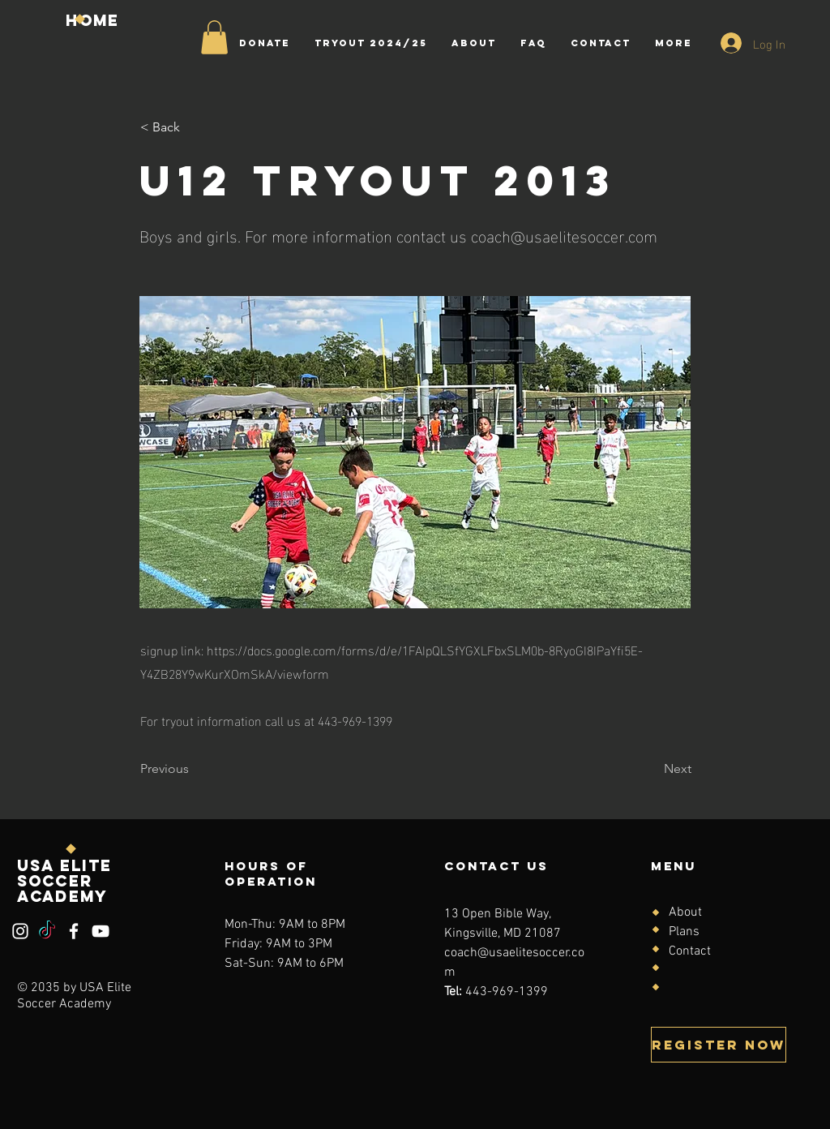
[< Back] (193, 127)
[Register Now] (718, 1044)
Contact (690, 951)
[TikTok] (47, 931)
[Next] (650, 769)
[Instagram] (20, 931)
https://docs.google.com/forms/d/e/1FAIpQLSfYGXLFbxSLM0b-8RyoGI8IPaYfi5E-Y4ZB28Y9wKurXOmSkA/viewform (391, 661)
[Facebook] (73, 931)
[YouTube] (100, 931)
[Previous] (193, 769)
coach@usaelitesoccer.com (564, 234)
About (685, 912)
